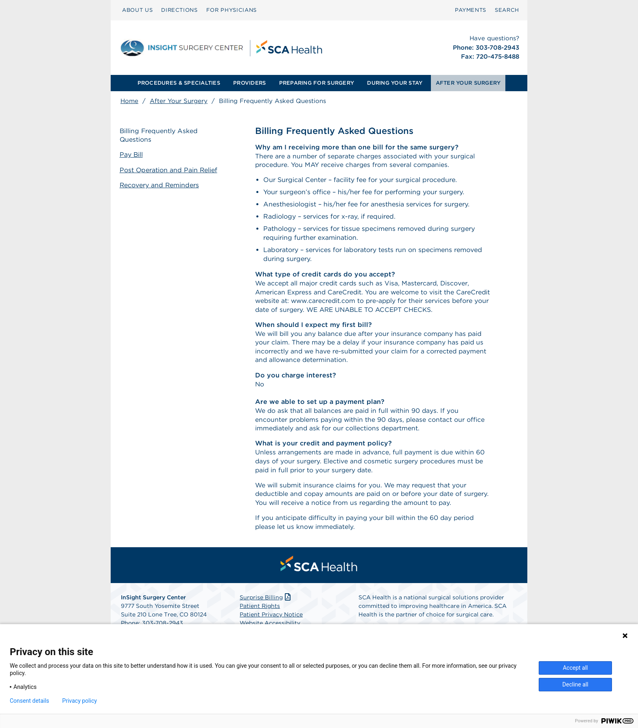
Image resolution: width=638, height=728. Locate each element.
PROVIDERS (249, 83)
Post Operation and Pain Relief (169, 170)
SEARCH (507, 10)
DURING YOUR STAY (394, 83)
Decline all (575, 684)
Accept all (575, 667)
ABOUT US (137, 10)
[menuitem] (137, 10)
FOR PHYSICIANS (231, 10)
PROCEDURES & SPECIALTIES (179, 83)
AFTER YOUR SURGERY (468, 83)
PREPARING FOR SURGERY (316, 83)
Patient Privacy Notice (271, 619)
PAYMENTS (470, 10)
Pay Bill (132, 155)
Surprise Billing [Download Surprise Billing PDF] (266, 602)
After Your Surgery (179, 101)
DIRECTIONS (179, 10)
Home (129, 101)
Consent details (29, 700)
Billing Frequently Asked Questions (159, 135)
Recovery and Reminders (160, 185)
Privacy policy (79, 700)
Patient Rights (260, 611)
